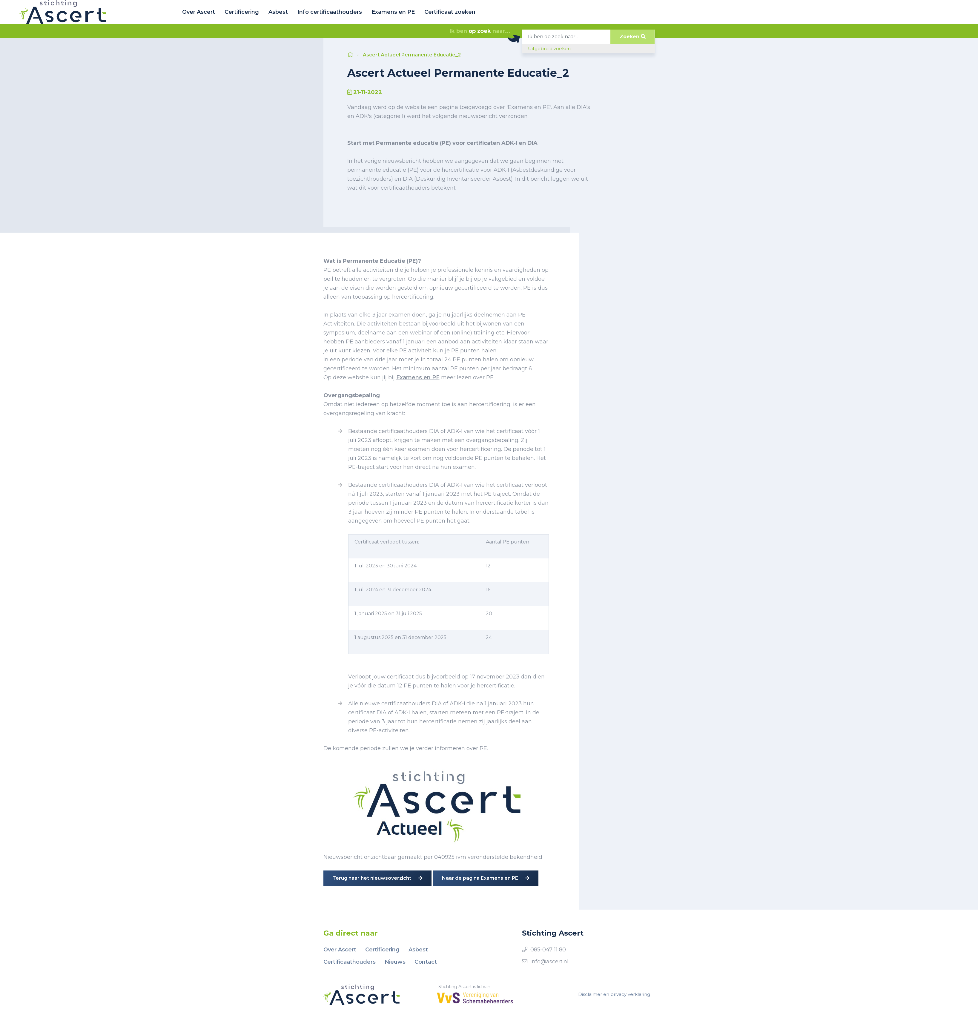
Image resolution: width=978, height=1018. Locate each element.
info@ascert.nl (549, 961)
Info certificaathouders (329, 12)
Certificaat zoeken (449, 12)
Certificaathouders (349, 962)
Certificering (242, 12)
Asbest (278, 12)
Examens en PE (393, 12)
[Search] (566, 37)
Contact (425, 962)
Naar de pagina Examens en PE (485, 878)
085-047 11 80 (548, 949)
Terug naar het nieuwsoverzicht (377, 878)
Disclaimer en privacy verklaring (614, 994)
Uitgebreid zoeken (549, 48)
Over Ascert (198, 12)
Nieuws (395, 962)
